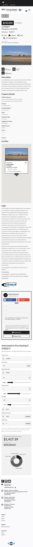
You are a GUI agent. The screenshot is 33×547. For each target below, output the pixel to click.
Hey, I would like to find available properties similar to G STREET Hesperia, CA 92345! (16, 320)
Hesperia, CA (7, 29)
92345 (14, 29)
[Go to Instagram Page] (6, 481)
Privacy (6, 329)
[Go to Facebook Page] (2, 481)
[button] (16, 332)
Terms (27, 328)
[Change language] (3, 2)
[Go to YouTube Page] (9, 481)
